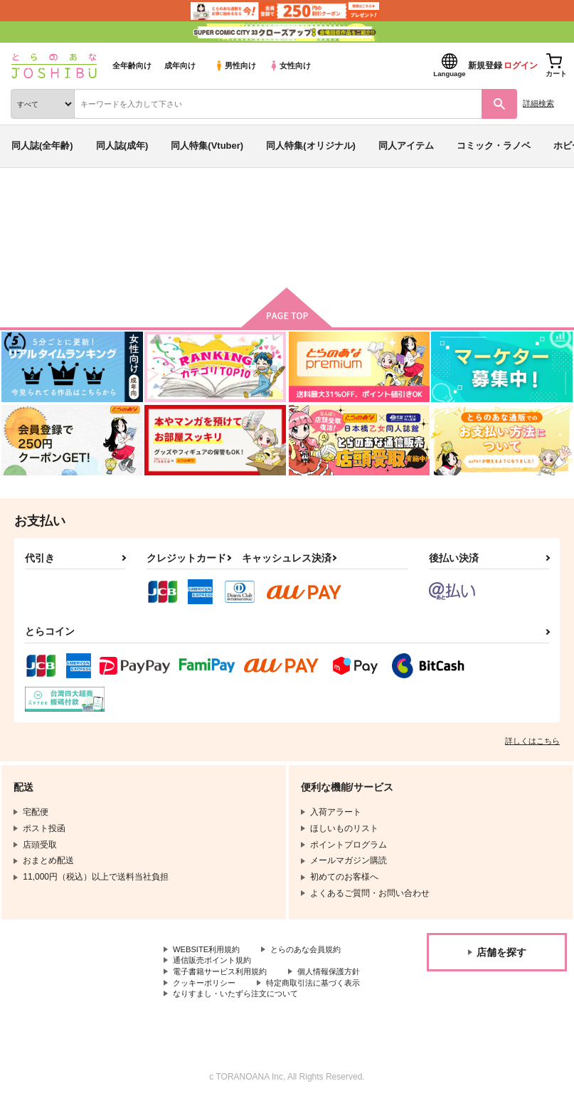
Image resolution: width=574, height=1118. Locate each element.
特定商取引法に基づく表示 (224, 998)
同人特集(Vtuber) (207, 145)
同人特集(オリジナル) (311, 145)
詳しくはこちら (532, 741)
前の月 (216, 250)
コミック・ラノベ (494, 145)
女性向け (290, 65)
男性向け (235, 65)
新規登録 (485, 65)
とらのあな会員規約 (314, 950)
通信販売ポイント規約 (215, 962)
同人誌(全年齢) (42, 145)
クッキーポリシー (306, 986)
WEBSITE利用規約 (209, 950)
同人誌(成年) (122, 145)
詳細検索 (538, 103)
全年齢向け (132, 65)
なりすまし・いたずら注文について (241, 1010)
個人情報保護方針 (207, 986)
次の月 (358, 250)
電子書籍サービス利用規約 (224, 974)
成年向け (180, 65)
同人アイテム (406, 145)
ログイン (521, 65)
